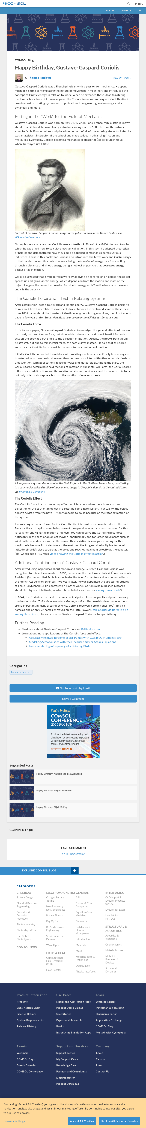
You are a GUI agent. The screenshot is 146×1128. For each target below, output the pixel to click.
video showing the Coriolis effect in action (76, 554)
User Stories (63, 1014)
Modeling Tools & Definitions (85, 958)
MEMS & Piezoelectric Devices (112, 959)
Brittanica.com (90, 629)
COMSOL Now (27, 947)
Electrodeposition (26, 930)
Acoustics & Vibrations (112, 937)
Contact (126, 10)
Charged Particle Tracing (55, 899)
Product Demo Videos (69, 1008)
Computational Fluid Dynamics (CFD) (54, 961)
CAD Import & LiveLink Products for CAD (115, 900)
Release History (26, 1026)
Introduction (83, 939)
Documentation (65, 1077)
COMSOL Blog (24, 60)
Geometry (81, 921)
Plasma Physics (54, 915)
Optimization (83, 965)
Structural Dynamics (111, 969)
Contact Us (102, 1071)
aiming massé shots (108, 590)
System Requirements (30, 1020)
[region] (73, 1113)
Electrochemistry (26, 924)
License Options (27, 1014)
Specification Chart (28, 1008)
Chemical (24, 893)
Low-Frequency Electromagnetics (55, 908)
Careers (100, 1059)
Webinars (22, 1053)
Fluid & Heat (55, 953)
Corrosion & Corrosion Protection (23, 915)
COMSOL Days (26, 1059)
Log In (110, 10)
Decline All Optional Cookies (119, 1121)
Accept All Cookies (82, 1121)
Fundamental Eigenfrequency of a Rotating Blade (59, 646)
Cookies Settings (14, 1121)
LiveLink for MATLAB (111, 917)
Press (99, 1065)
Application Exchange (109, 1020)
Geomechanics (113, 944)
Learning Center (105, 1001)
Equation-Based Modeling (84, 913)
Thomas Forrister (39, 77)
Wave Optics (53, 945)
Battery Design (25, 897)
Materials (81, 945)
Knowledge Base (66, 1065)
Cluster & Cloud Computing (84, 904)
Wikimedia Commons (27, 237)
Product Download (67, 1084)
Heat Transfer (53, 970)
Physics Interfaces (86, 971)
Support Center (65, 1053)
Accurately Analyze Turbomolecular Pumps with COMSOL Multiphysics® (75, 638)
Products (22, 1001)
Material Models (114, 950)
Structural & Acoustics (116, 929)
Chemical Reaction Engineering (27, 904)
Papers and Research (69, 1020)
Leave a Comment (73, 699)
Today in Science (21, 672)
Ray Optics (52, 921)
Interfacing (114, 893)
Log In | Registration (73, 854)
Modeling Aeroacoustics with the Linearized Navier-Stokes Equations (72, 642)
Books (60, 1026)
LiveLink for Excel (115, 909)
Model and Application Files (73, 1001)
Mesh (79, 951)
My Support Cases (67, 1059)
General (82, 893)
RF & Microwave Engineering (55, 928)
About (99, 1053)
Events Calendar (27, 1065)
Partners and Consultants (71, 1071)
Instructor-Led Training (110, 1008)
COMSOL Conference (30, 1071)
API (77, 897)
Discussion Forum (106, 1014)
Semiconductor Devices (54, 937)
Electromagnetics (61, 893)
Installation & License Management (83, 930)
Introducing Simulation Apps (73, 1032)
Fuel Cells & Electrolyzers (24, 937)
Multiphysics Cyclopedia (111, 1032)
